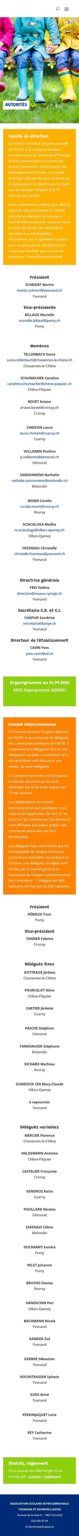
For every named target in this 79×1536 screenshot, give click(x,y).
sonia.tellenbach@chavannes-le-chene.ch (39, 360)
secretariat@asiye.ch (39, 623)
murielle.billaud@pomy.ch (39, 320)
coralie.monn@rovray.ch (39, 506)
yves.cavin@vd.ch (39, 653)
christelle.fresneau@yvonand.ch (39, 553)
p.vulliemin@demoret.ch (39, 457)
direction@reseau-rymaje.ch (39, 593)
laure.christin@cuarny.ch (39, 433)
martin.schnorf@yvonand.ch (39, 290)
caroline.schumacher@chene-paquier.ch (39, 383)
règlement (52, 1476)
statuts (34, 1476)
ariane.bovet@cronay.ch (39, 407)
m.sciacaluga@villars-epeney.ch (39, 530)
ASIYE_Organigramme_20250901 (39, 690)
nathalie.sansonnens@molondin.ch (40, 480)
